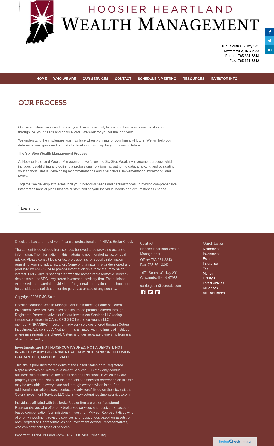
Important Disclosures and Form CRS (43, 435)
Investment (211, 254)
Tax (205, 268)
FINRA (33, 324)
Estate (208, 259)
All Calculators (214, 293)
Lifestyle (209, 278)
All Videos (210, 288)
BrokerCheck (123, 241)
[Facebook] (269, 32)
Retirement (211, 249)
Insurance (210, 264)
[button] (64, 78)
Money (208, 273)
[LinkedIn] (269, 49)
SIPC (44, 324)
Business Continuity (90, 435)
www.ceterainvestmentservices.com (102, 394)
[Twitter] (269, 40)
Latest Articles (213, 283)
